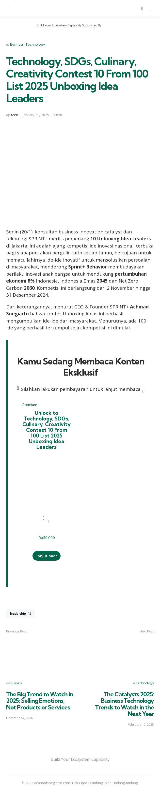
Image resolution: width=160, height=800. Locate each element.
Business (17, 44)
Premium (29, 404)
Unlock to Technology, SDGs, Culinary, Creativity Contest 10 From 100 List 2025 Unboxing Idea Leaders (46, 431)
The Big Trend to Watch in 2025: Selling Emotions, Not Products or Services (39, 703)
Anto (14, 115)
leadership (21, 616)
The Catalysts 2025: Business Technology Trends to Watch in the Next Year (124, 706)
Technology (35, 44)
